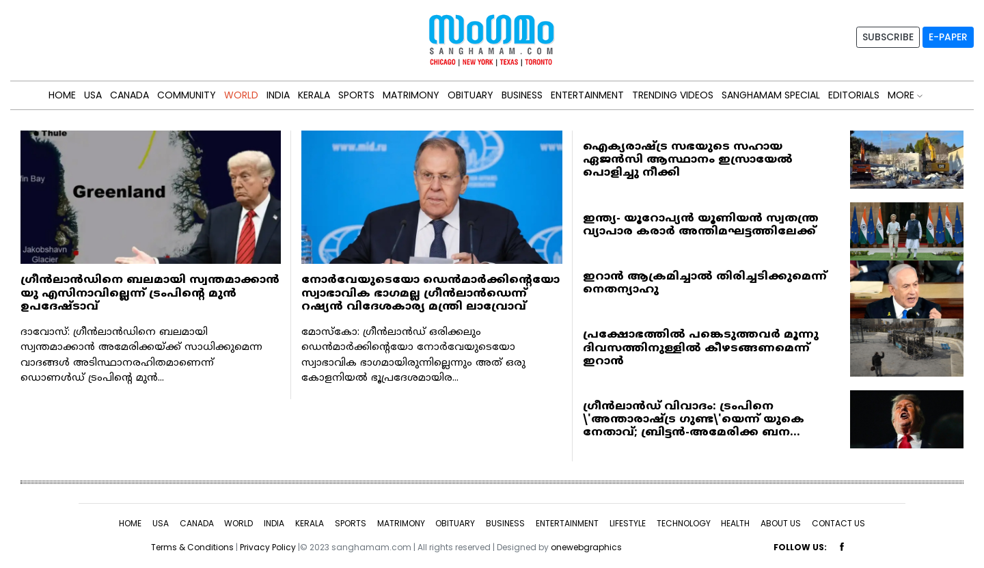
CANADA (129, 95)
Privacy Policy (268, 547)
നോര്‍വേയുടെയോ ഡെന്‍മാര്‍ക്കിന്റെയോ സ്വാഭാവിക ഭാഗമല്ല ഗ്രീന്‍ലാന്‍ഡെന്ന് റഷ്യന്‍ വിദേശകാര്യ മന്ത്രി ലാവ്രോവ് (430, 293)
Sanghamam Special (771, 95)
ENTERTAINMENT (587, 95)
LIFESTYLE (628, 523)
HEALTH (735, 523)
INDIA (278, 95)
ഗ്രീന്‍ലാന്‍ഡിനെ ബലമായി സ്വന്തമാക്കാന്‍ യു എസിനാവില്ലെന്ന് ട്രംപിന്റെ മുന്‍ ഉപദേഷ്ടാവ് (149, 293)
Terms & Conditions (192, 547)
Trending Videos (672, 95)
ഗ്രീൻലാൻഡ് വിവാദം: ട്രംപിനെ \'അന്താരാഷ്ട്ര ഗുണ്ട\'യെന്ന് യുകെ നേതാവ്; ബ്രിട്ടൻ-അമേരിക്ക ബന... (693, 419)
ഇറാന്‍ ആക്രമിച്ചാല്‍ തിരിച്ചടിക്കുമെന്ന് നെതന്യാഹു (705, 283)
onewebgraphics (586, 547)
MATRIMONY (411, 95)
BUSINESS (522, 95)
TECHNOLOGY (684, 523)
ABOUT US (781, 523)
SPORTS (356, 95)
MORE (905, 95)
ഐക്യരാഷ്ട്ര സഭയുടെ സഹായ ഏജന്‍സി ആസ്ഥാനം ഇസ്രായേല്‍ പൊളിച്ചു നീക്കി (688, 160)
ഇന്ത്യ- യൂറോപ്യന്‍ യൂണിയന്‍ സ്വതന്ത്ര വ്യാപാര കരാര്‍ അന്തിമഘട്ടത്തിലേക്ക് (701, 225)
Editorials (853, 95)
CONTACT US (838, 523)
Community (186, 95)
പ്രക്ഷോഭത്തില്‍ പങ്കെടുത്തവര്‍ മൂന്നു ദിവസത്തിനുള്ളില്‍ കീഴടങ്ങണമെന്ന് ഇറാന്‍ (701, 348)
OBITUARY (470, 95)
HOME (62, 95)
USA (93, 95)
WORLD (241, 95)
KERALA (314, 95)
